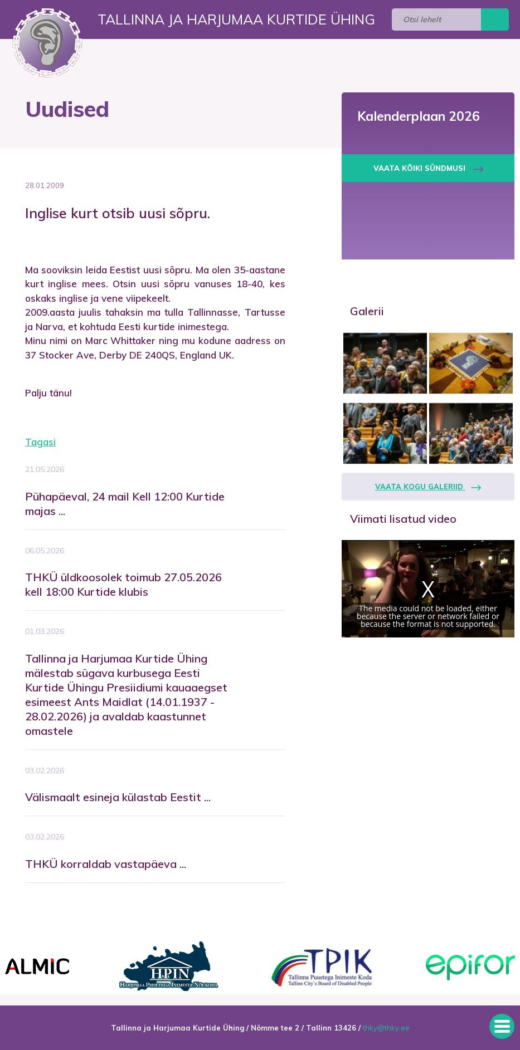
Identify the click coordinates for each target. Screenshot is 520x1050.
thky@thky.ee (386, 1027)
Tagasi (40, 442)
